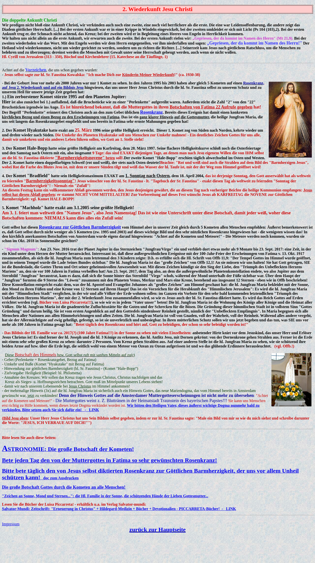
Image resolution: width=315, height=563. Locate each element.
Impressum (10, 524)
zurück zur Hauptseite (157, 529)
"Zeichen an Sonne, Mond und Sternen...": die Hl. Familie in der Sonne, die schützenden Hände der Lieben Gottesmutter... (105, 496)
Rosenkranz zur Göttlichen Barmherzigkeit (80, 227)
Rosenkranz (151, 112)
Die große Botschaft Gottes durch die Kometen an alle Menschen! (64, 487)
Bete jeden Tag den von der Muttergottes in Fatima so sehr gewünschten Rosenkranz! (109, 460)
